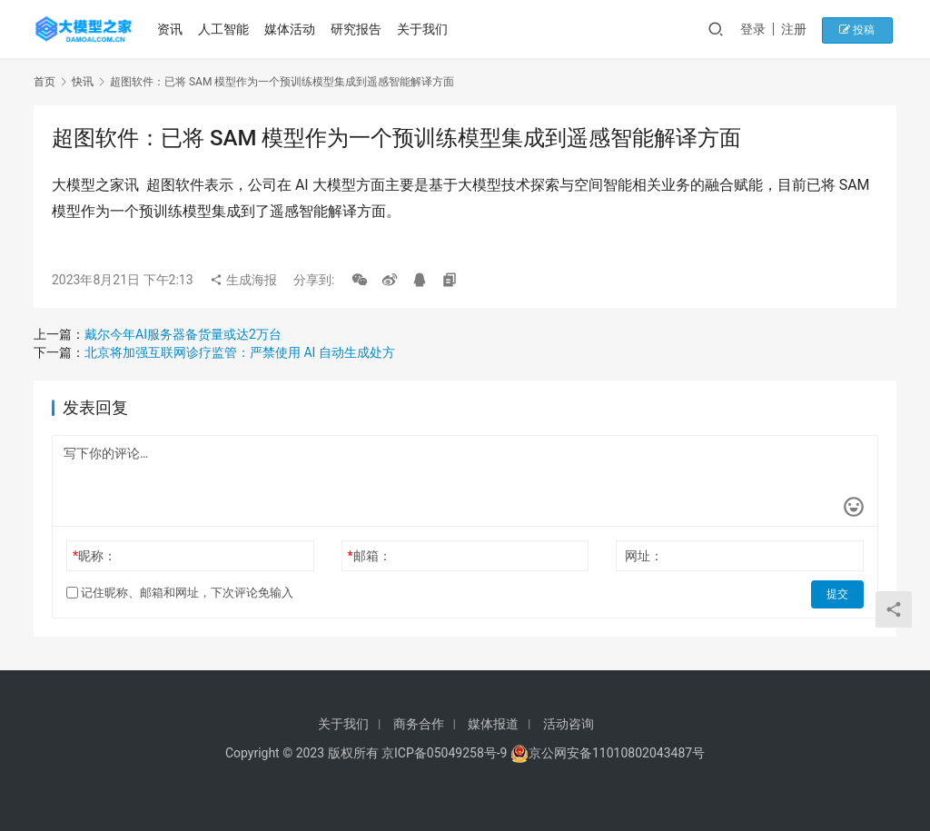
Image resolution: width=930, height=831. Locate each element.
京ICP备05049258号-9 (444, 753)
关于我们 (424, 29)
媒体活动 (291, 29)
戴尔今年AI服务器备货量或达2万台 (183, 334)
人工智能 (225, 29)
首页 (44, 81)
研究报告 (357, 29)
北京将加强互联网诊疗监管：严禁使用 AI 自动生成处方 (239, 352)
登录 (764, 29)
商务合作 (418, 724)
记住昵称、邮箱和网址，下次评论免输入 (179, 592)
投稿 (864, 29)
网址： (644, 556)
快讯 (83, 81)
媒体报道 (493, 724)
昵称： (94, 556)
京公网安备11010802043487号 (617, 753)
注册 (804, 29)
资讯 (172, 29)
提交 (838, 593)
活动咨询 (568, 724)
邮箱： (369, 556)
